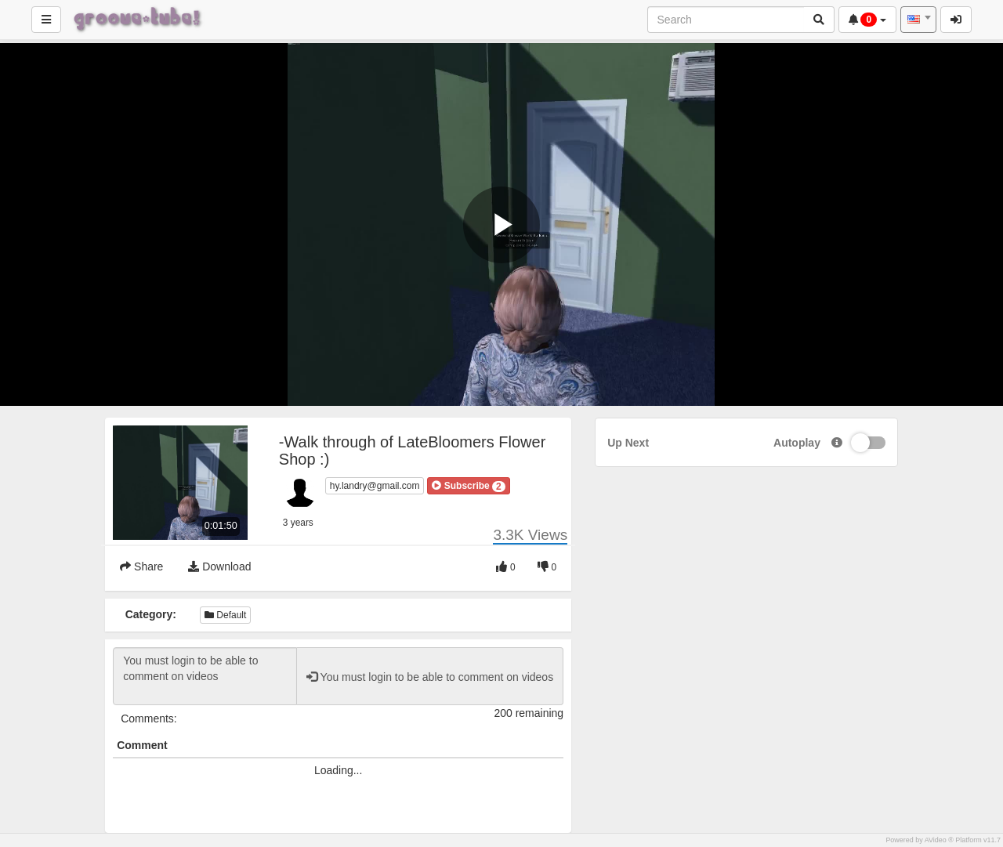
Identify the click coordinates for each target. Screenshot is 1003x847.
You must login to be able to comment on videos (205, 676)
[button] (468, 485)
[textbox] (918, 19)
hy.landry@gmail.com (375, 485)
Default (225, 615)
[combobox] (918, 19)
